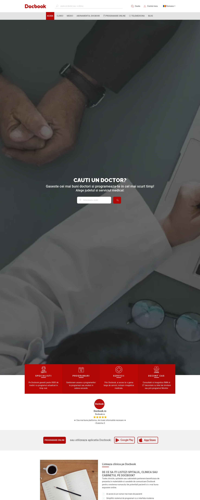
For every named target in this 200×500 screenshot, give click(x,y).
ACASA (50, 15)
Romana (170, 6)
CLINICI (60, 16)
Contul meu (152, 6)
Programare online (54, 440)
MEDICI (70, 16)
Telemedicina (137, 16)
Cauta (137, 6)
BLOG (150, 16)
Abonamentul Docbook (88, 16)
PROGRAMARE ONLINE (114, 16)
